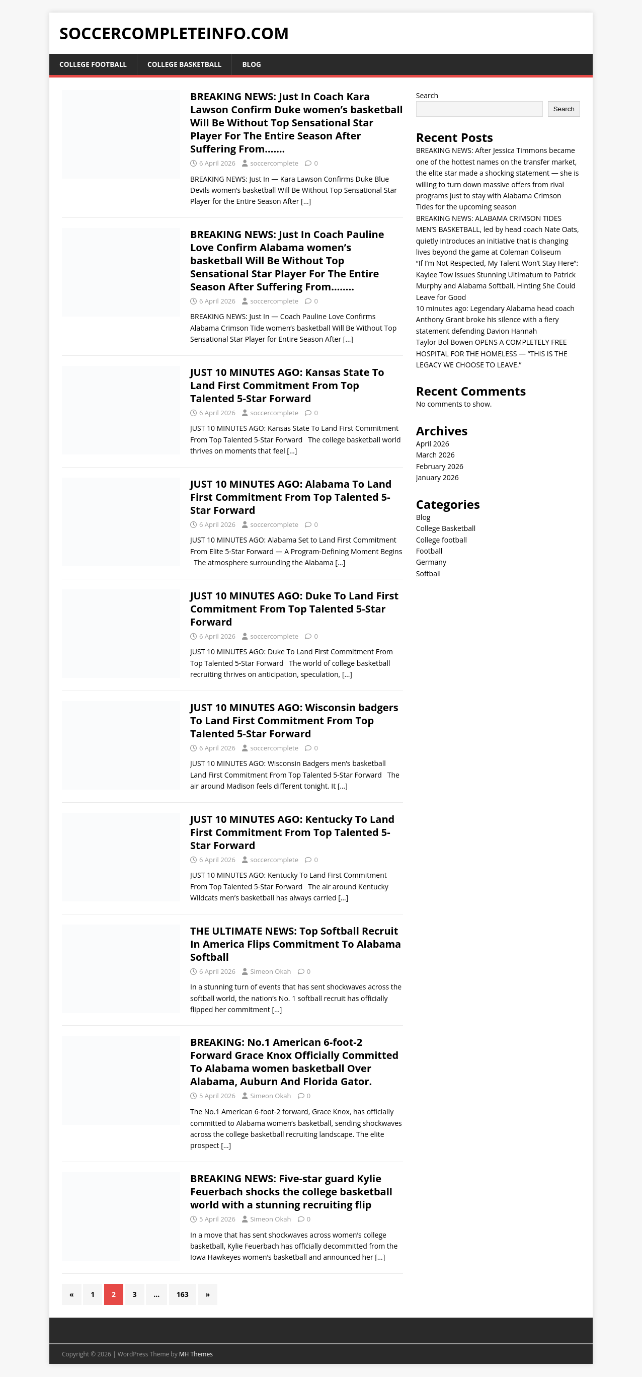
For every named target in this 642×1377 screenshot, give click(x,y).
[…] (306, 201)
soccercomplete (274, 163)
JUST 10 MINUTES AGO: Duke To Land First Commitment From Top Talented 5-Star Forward (294, 609)
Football (429, 551)
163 (183, 1294)
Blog (257, 64)
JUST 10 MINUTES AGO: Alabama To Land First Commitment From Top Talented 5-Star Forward (291, 497)
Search (427, 95)
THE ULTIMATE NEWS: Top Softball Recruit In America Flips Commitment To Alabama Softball (295, 944)
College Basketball (187, 64)
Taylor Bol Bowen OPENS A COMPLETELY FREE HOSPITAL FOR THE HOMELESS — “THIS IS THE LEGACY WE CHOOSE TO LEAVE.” (492, 354)
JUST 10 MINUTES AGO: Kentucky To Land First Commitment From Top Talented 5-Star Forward (292, 832)
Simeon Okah (270, 971)
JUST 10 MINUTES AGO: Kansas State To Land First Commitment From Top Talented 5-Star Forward (287, 385)
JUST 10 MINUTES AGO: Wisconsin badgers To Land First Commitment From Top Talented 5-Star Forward (294, 720)
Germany (431, 562)
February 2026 (439, 467)
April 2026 (432, 444)
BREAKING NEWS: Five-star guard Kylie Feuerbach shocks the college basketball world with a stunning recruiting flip (291, 1192)
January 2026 (437, 478)
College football (94, 64)
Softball (428, 573)
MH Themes (196, 1354)
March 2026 (435, 455)
